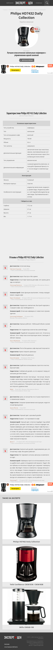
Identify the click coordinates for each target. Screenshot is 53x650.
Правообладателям (38, 645)
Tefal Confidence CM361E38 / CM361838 (26, 584)
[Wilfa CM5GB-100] (26, 607)
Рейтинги (9, 3)
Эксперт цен (24, 3)
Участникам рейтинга (11, 647)
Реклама (6, 644)
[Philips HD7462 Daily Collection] (26, 521)
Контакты (40, 638)
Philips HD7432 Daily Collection (20, 66)
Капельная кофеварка (35, 71)
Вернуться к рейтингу (26, 60)
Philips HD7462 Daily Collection (26, 542)
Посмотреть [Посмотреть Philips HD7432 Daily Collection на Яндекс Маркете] (15, 70)
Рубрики (39, 3)
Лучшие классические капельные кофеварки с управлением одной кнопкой (26, 54)
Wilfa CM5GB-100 (26, 627)
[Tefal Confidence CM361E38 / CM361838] (26, 564)
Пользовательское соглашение (35, 641)
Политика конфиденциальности (35, 642)
